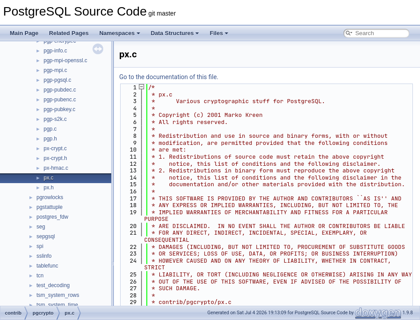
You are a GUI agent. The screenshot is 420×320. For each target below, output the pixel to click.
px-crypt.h (55, 158)
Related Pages (69, 33)
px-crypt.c (55, 148)
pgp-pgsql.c (57, 80)
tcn (40, 275)
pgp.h (50, 139)
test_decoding (53, 285)
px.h (49, 187)
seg (40, 227)
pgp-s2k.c (55, 119)
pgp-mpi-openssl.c (65, 60)
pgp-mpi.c (55, 70)
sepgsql (45, 236)
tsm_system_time (57, 305)
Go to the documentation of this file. (168, 76)
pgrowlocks (49, 197)
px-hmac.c (56, 168)
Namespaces (119, 33)
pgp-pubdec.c (60, 90)
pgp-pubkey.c (59, 109)
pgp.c (50, 129)
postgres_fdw (52, 217)
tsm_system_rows (57, 295)
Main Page (24, 33)
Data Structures (175, 33)
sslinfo (44, 256)
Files (219, 33)
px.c (48, 178)
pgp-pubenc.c (60, 99)
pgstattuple (49, 207)
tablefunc (47, 266)
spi (39, 246)
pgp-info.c (55, 51)
